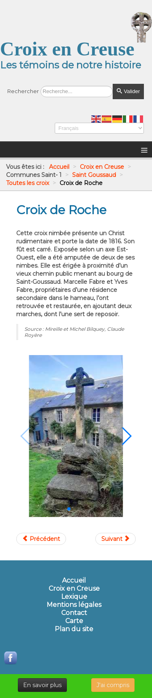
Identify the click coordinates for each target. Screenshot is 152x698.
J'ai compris (112, 685)
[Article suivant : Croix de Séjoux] (115, 539)
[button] (69, 509)
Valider (128, 91)
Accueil (74, 580)
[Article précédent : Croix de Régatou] (41, 539)
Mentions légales (74, 605)
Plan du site (74, 629)
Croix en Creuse (74, 588)
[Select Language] (99, 128)
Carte (74, 621)
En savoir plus (42, 685)
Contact (74, 613)
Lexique (74, 596)
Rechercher (23, 91)
